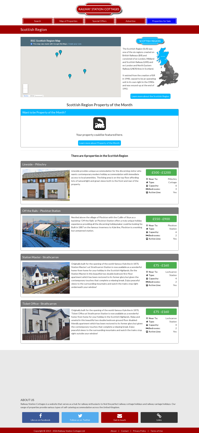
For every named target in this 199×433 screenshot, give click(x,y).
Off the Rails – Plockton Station (41, 209)
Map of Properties (68, 19)
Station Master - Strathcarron (40, 255)
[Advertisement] (100, 374)
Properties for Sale (161, 19)
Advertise (130, 19)
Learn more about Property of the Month (99, 141)
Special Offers (99, 19)
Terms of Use (156, 429)
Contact (125, 429)
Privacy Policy (139, 429)
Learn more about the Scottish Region (150, 95)
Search (37, 19)
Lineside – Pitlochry (34, 163)
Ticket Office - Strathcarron (39, 302)
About (113, 429)
